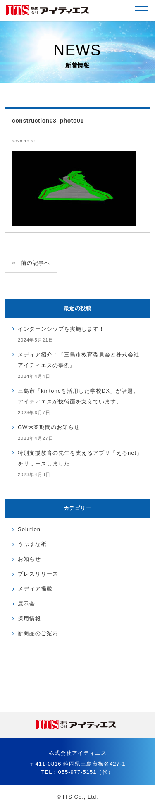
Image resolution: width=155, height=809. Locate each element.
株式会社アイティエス (47, 10)
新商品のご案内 (38, 633)
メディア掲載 (35, 589)
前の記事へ (35, 263)
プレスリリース (38, 574)
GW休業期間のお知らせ (49, 427)
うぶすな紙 (32, 544)
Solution (29, 529)
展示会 (26, 603)
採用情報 (29, 618)
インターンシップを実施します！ (61, 329)
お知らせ (29, 559)
